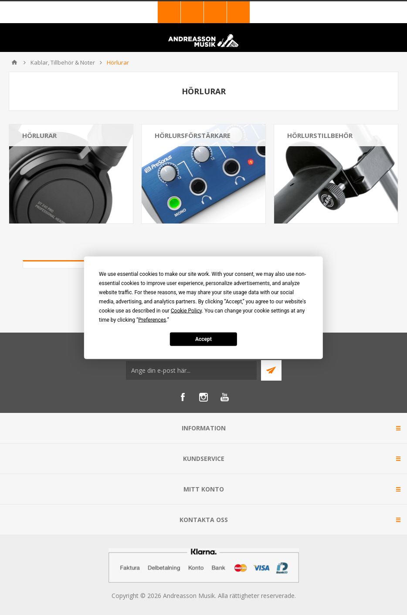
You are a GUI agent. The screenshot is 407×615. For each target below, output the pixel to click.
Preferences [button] (152, 319)
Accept (203, 339)
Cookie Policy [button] (186, 310)
